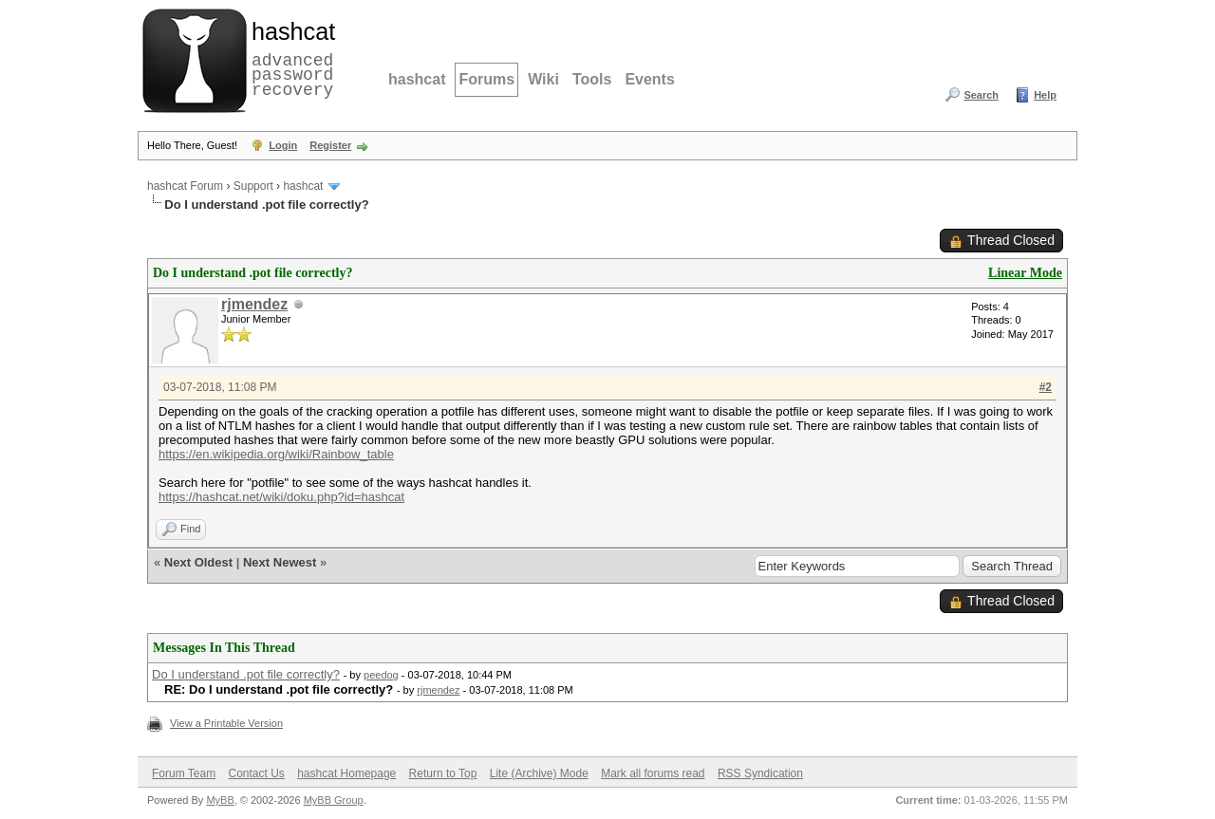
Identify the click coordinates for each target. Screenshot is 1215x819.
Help (1045, 95)
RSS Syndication (760, 773)
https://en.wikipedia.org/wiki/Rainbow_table (276, 454)
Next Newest (279, 562)
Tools (591, 79)
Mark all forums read (652, 773)
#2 (1045, 387)
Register (330, 145)
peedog (381, 674)
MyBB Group (334, 800)
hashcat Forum (185, 186)
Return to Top (443, 773)
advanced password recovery (289, 58)
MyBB (220, 800)
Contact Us (256, 773)
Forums (486, 79)
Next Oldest (198, 562)
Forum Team (183, 773)
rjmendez (254, 304)
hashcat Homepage (346, 773)
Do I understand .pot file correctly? (246, 674)
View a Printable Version (226, 723)
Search (981, 95)
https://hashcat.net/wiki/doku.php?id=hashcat (281, 497)
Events (649, 79)
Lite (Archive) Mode (539, 773)
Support (253, 186)
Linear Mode (1025, 273)
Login (283, 145)
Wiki (543, 79)
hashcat (416, 79)
